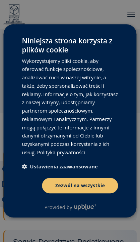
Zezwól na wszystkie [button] (80, 185)
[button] (60, 166)
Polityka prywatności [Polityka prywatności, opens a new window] (61, 152)
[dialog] (70, 121)
